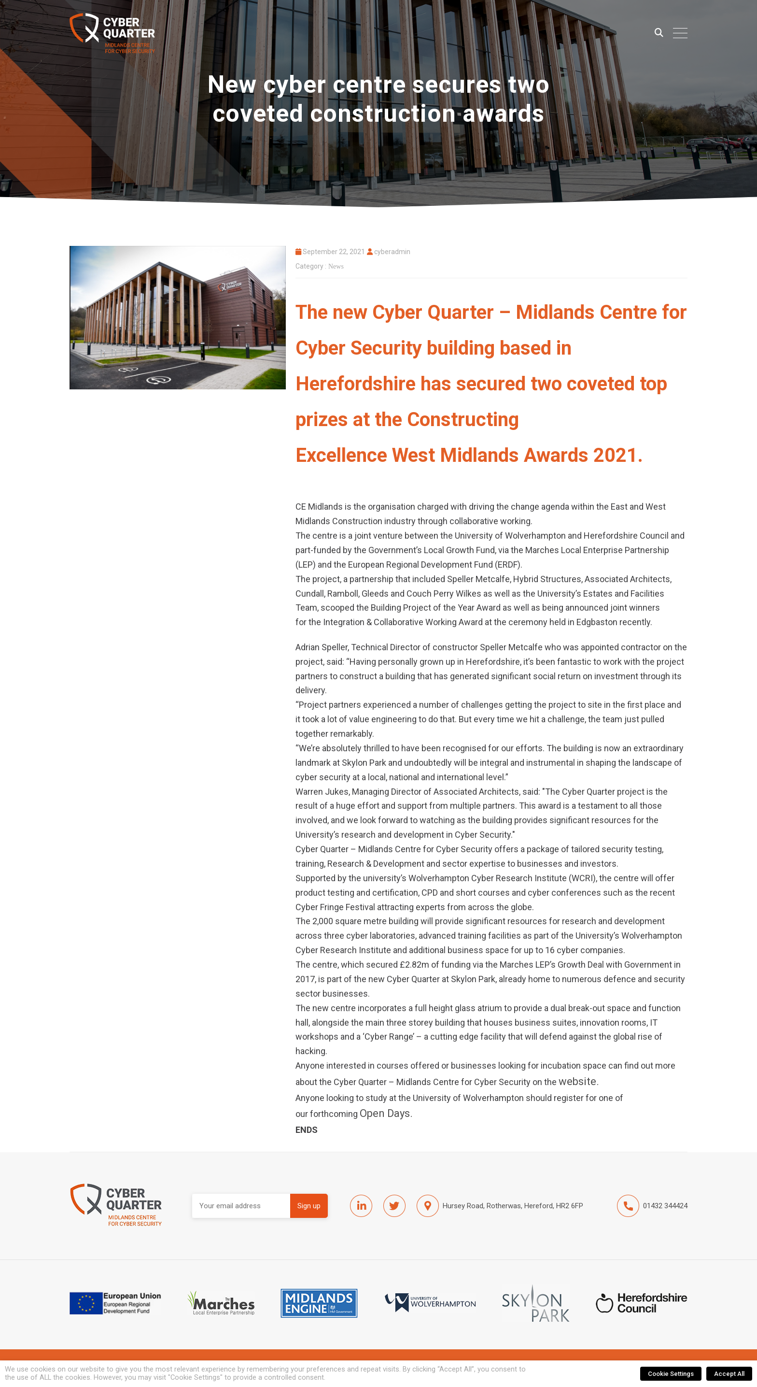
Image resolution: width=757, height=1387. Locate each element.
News (336, 266)
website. (579, 1081)
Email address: (241, 1206)
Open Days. (386, 1113)
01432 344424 (652, 1206)
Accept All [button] (729, 1373)
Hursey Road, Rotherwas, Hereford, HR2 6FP (500, 1206)
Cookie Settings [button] (671, 1373)
